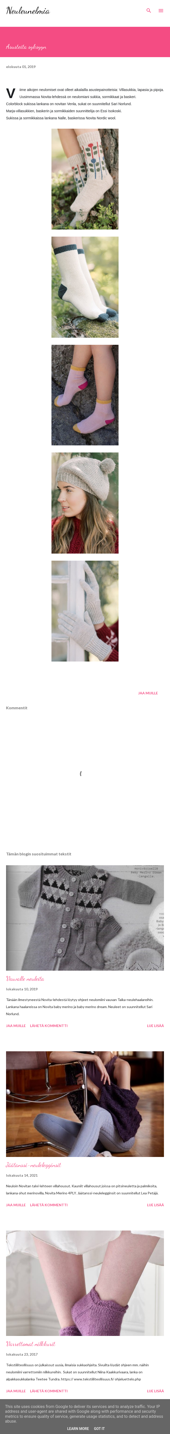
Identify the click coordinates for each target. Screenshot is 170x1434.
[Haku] (149, 9)
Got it (99, 1429)
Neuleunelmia (28, 10)
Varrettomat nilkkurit (30, 1344)
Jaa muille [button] (148, 693)
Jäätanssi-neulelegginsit (33, 1165)
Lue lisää (155, 1025)
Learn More (78, 1429)
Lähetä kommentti (49, 1025)
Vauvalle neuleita (25, 978)
